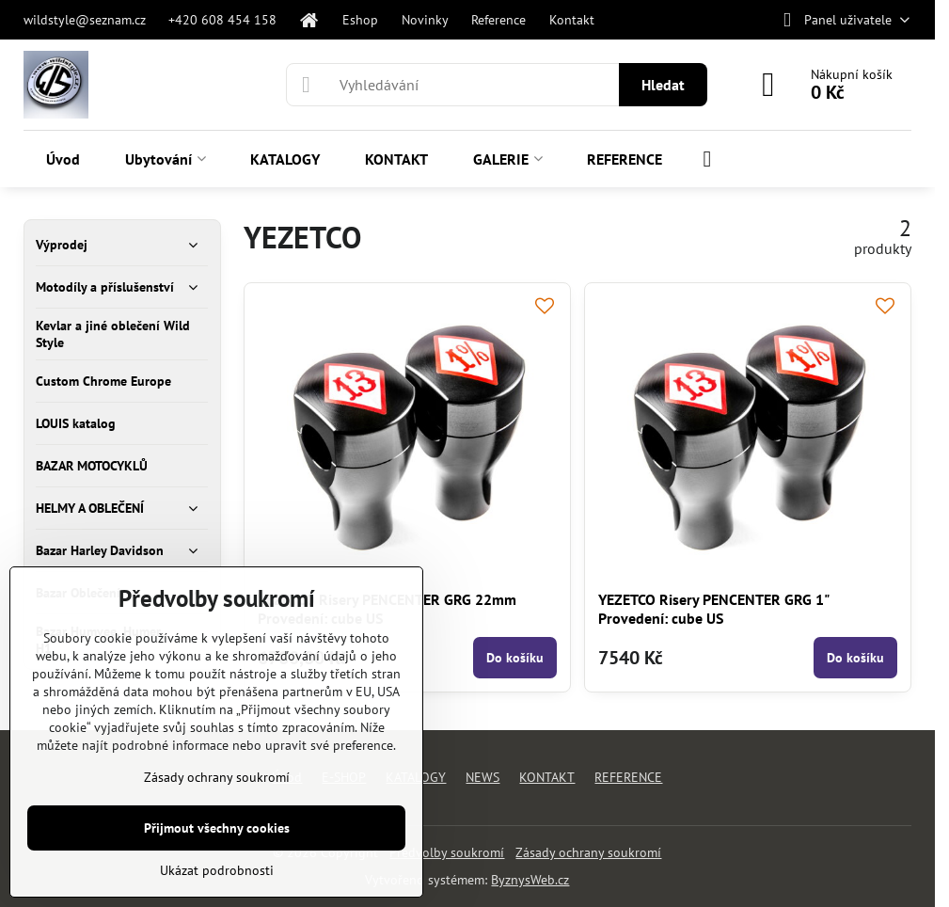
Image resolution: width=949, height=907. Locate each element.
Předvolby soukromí (446, 852)
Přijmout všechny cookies (217, 827)
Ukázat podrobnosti (217, 870)
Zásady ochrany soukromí (588, 852)
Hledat (663, 84)
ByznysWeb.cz (530, 879)
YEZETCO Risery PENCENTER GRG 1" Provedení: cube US (713, 609)
